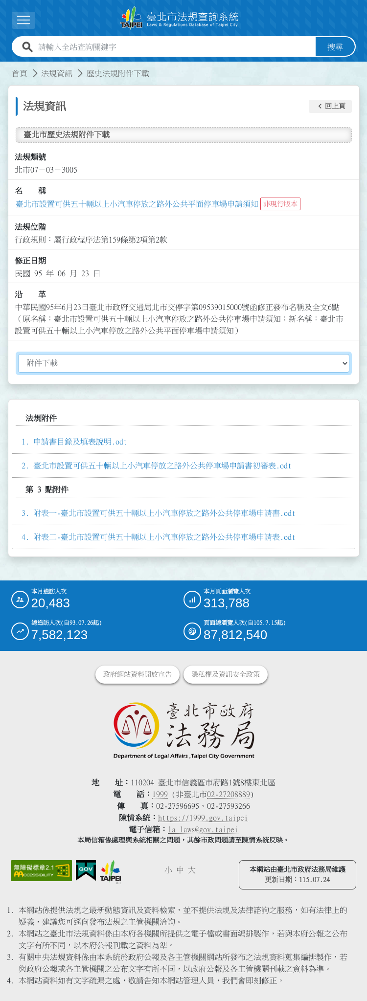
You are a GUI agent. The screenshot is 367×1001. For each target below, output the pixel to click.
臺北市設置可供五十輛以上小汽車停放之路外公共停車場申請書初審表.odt (162, 465)
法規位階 (30, 227)
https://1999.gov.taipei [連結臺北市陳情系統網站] (203, 818)
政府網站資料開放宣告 (137, 674)
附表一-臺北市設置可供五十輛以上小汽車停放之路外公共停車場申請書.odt (164, 513)
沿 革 (30, 294)
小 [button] (168, 870)
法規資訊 (56, 73)
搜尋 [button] (335, 47)
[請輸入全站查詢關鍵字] (175, 47)
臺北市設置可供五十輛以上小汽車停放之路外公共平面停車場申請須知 (137, 204)
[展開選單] (23, 20)
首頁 (19, 73)
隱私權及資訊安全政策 (225, 674)
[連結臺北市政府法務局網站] (183, 730)
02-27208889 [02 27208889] (228, 794)
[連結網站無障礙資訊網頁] (41, 871)
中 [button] (180, 870)
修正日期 (30, 261)
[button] (330, 106)
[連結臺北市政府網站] (110, 872)
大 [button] (192, 870)
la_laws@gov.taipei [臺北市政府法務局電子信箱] (203, 829)
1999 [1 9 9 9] (160, 794)
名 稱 (30, 191)
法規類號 (30, 157)
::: (6, 67)
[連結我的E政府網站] (86, 871)
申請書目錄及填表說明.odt (80, 441)
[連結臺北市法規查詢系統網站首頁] (179, 18)
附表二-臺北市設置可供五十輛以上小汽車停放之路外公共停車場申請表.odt (164, 537)
